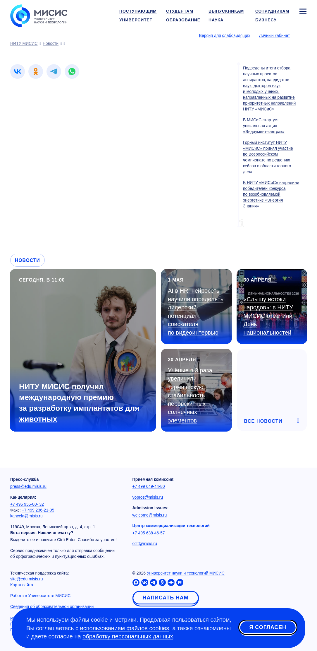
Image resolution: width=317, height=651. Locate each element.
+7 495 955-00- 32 (27, 504)
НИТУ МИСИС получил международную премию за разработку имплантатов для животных (79, 402)
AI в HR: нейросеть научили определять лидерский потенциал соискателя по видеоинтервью (195, 311)
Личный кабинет (274, 35)
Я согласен (267, 627)
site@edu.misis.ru (26, 579)
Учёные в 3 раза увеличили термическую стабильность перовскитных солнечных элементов (190, 395)
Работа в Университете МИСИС (40, 595)
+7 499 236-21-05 (38, 510)
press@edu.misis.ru (28, 486)
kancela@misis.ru (26, 516)
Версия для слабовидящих (224, 35)
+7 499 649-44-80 (148, 486)
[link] (17, 71)
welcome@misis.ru (149, 515)
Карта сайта (21, 584)
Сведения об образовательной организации (52, 606)
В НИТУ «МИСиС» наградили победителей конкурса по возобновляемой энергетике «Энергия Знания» (271, 194)
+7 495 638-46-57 (148, 533)
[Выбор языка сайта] (303, 35)
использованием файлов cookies (124, 628)
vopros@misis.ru (147, 497)
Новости (27, 260)
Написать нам (166, 598)
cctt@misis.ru (144, 543)
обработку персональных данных (127, 636)
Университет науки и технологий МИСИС (186, 573)
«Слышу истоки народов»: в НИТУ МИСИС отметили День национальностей (268, 316)
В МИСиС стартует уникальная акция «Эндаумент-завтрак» (264, 125)
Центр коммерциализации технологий (171, 525)
